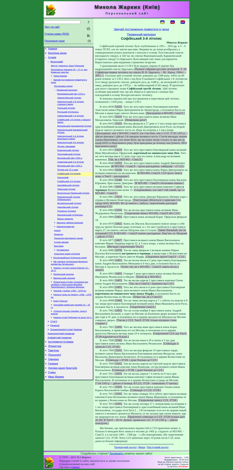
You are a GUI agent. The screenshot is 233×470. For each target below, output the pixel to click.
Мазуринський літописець (70, 228)
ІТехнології (54, 379)
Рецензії (55, 347)
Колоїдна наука (57, 54)
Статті (53, 342)
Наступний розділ (157, 447)
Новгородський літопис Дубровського (68, 210)
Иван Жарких (56, 404)
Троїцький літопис (66, 113)
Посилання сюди (54, 41)
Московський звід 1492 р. (70, 167)
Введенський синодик (64, 296)
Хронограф (62, 188)
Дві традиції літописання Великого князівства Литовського (69, 280)
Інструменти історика (60, 365)
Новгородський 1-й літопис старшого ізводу (70, 107)
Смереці (75, 467)
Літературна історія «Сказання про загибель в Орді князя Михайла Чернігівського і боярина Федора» (69, 303)
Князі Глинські (60, 320)
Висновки (58, 262)
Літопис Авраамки (66, 154)
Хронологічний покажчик (61, 356)
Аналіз (57, 245)
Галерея (53, 389)
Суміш (52, 399)
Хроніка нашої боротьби (62, 394)
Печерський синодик (63, 292)
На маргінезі (63, 266)
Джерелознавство (65, 241)
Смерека (53, 384)
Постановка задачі (63, 89)
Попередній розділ (125, 447)
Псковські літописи (66, 224)
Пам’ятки (53, 374)
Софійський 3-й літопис (69, 183)
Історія (52, 59)
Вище (142, 447)
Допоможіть (117, 453)
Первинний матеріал (67, 94)
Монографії (56, 63)
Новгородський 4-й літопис (70, 150)
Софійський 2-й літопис (69, 192)
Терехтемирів (60, 79)
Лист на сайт (52, 27)
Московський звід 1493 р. (70, 175)
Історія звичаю (61, 257)
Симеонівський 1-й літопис (70, 121)
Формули (58, 249)
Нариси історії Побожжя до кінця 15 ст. (72, 338)
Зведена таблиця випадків (70, 236)
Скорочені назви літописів (67, 270)
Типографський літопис (69, 162)
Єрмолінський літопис (68, 158)
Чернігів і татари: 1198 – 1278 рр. (69, 309)
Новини (52, 49)
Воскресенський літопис (69, 215)
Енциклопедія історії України (66, 351)
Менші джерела (65, 232)
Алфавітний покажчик (60, 360)
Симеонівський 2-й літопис (70, 171)
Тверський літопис (66, 200)
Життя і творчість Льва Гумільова (67, 68)
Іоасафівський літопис (68, 196)
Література (54, 370)
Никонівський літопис (67, 220)
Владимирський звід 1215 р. (71, 98)
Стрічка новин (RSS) (56, 34)
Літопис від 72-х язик (67, 179)
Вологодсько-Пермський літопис (73, 204)
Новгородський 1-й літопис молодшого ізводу (70, 144)
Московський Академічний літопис (74, 132)
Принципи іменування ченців (68, 253)
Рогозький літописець (68, 117)
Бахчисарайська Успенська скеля (70, 274)
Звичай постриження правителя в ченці (141, 29)
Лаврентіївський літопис (69, 102)
